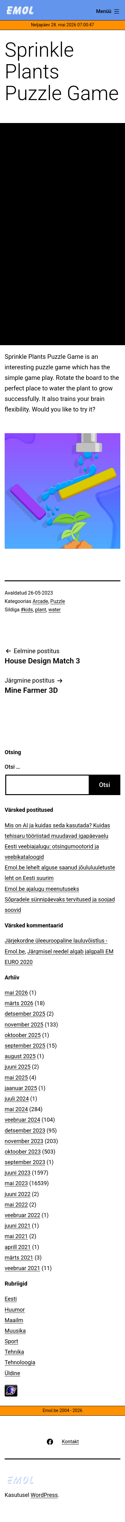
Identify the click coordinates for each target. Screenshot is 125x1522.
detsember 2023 (25, 1130)
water (54, 610)
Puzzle (57, 601)
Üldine (12, 1373)
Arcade (40, 601)
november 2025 (24, 1024)
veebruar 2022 (22, 1215)
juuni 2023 (17, 1172)
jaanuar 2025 (21, 1088)
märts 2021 (19, 1257)
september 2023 (25, 1162)
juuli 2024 (17, 1098)
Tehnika (14, 1351)
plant (40, 610)
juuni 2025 (17, 1066)
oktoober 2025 (23, 1035)
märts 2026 (19, 1003)
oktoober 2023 (23, 1151)
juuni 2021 (17, 1225)
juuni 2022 (17, 1194)
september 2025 (25, 1045)
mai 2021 (16, 1236)
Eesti (11, 1298)
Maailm (14, 1320)
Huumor (15, 1309)
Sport (11, 1341)
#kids (27, 610)
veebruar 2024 (22, 1119)
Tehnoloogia (20, 1362)
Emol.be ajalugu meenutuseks (42, 889)
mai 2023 (16, 1183)
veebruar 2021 (22, 1268)
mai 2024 (16, 1109)
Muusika (15, 1330)
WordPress (44, 1495)
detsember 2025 (25, 1013)
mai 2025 (16, 1077)
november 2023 (24, 1141)
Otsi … (12, 766)
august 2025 (20, 1056)
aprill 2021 (18, 1247)
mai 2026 (16, 992)
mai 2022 (16, 1204)
